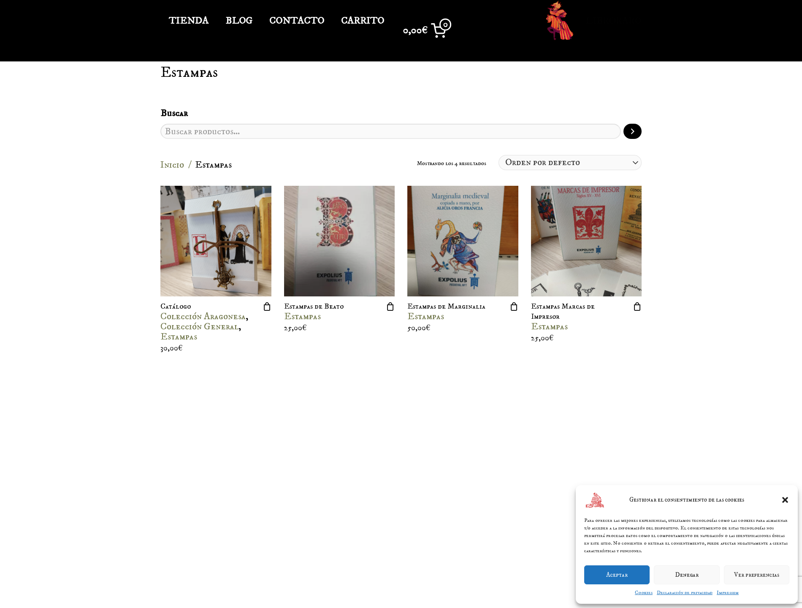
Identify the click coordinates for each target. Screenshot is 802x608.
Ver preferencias (756, 575)
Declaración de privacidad (685, 592)
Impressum (728, 592)
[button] (785, 500)
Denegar (687, 575)
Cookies (644, 592)
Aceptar (617, 575)
